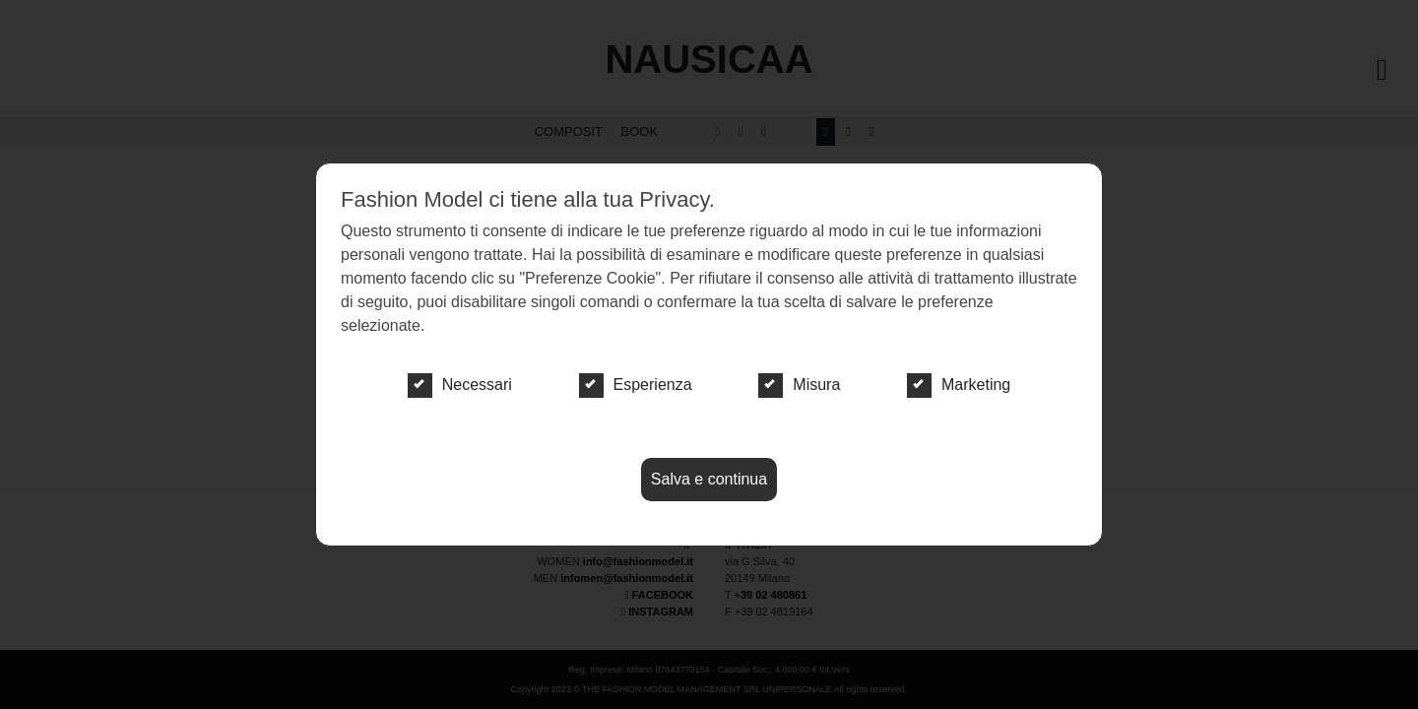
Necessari (460, 385)
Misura (799, 385)
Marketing (958, 385)
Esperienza (635, 385)
